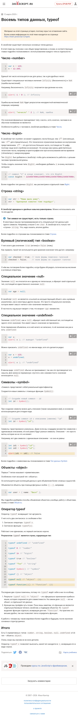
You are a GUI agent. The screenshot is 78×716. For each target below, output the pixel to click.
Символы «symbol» (15, 380)
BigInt (67, 184)
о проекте (37, 704)
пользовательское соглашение (37, 699)
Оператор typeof (13, 506)
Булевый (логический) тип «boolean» (28, 239)
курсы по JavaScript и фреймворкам (49, 661)
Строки (53, 233)
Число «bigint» (11, 133)
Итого (5, 624)
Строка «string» (12, 190)
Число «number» (13, 58)
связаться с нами (37, 709)
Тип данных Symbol (59, 459)
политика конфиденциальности (37, 696)
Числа (59, 126)
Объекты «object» (14, 465)
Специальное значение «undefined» (27, 313)
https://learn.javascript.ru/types (17, 37)
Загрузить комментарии (38, 677)
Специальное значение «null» (22, 275)
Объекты (18, 500)
